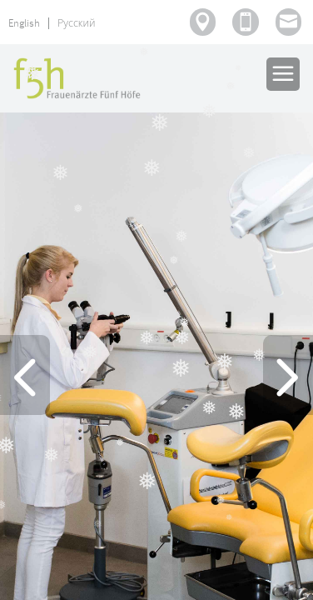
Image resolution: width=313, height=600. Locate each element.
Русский (76, 23)
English (24, 23)
